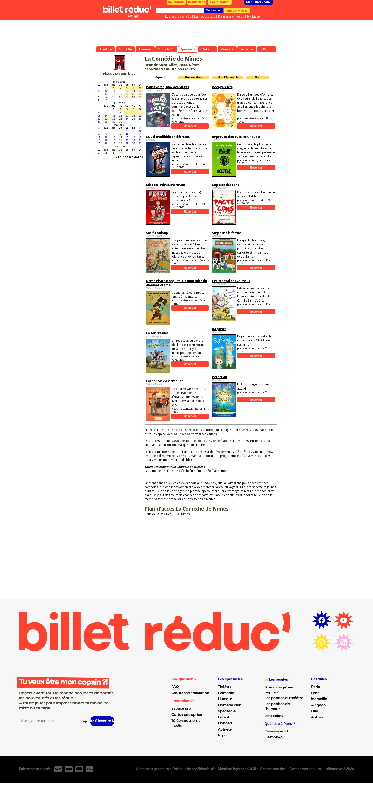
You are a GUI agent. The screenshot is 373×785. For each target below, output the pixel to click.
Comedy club (229, 705)
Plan (257, 77)
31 (106, 100)
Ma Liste (253, 17)
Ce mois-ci (274, 738)
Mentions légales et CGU (237, 769)
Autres (317, 718)
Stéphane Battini (156, 445)
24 (106, 97)
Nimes (133, 16)
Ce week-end (276, 732)
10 (106, 90)
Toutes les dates (130, 157)
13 (127, 90)
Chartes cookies (272, 769)
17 (106, 94)
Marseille (319, 699)
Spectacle (227, 711)
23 (99, 97)
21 (133, 94)
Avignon (318, 705)
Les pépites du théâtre (284, 698)
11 (113, 90)
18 (113, 94)
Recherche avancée (178, 17)
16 (99, 94)
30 (99, 100)
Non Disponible (228, 77)
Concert (225, 724)
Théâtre (224, 687)
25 (113, 97)
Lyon (315, 693)
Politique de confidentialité (193, 769)
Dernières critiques (231, 17)
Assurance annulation (190, 693)
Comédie (226, 693)
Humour (225, 699)
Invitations (176, 2)
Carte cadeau (220, 2)
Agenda (161, 77)
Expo (222, 736)
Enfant (223, 718)
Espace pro (181, 709)
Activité (225, 730)
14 (133, 90)
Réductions (196, 2)
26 (120, 97)
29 (140, 97)
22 (140, 94)
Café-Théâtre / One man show (253, 452)
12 (120, 90)
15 (140, 90)
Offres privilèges (237, 10)
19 (120, 94)
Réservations (194, 77)
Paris (315, 687)
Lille (314, 711)
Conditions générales (152, 769)
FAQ (175, 687)
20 (127, 94)
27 (127, 97)
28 (133, 97)
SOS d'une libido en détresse (190, 441)
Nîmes (160, 430)
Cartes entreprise (186, 715)
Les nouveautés (204, 17)
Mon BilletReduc (258, 2)
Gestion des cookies (305, 769)
